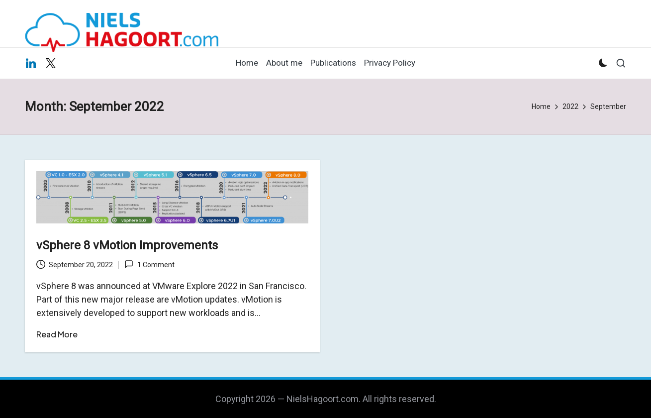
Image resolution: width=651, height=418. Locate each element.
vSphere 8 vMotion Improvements (127, 245)
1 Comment (149, 264)
